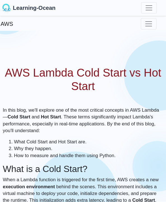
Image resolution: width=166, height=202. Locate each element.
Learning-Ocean (28, 8)
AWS (7, 24)
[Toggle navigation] (149, 7)
